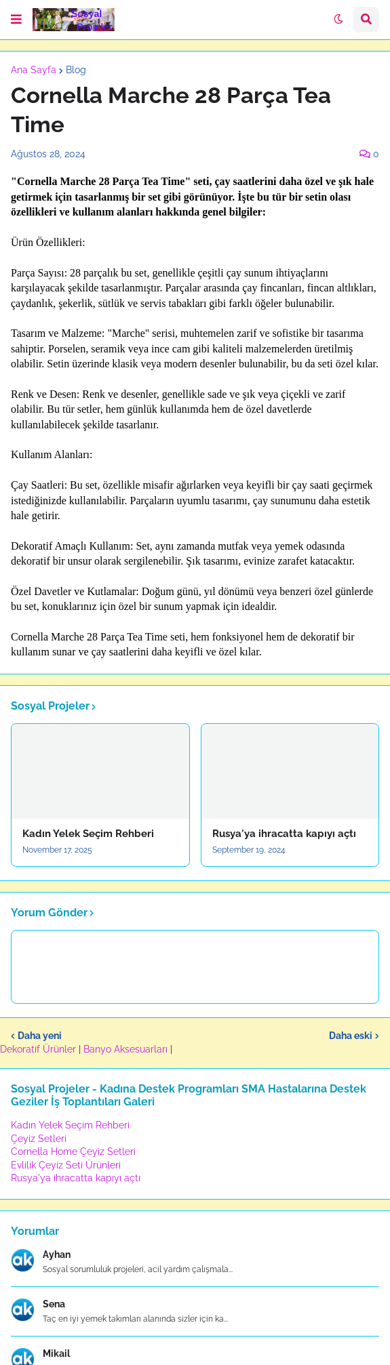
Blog (76, 70)
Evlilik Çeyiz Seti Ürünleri (66, 1165)
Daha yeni (40, 1035)
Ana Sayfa (33, 70)
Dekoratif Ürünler (39, 1049)
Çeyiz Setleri (38, 1138)
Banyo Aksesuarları (126, 1049)
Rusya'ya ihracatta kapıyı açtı (284, 834)
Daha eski (350, 1035)
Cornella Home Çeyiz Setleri (73, 1151)
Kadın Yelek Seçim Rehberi (88, 834)
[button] (16, 19)
